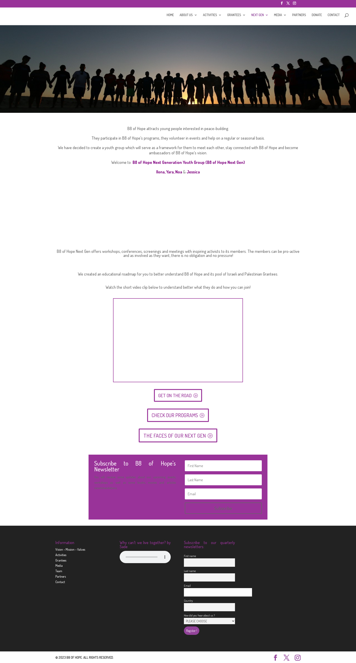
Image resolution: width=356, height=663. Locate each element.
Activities (60, 554)
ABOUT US (186, 16)
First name (190, 555)
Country (188, 600)
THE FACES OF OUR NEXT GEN (174, 435)
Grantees (60, 560)
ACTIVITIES (210, 16)
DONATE (317, 16)
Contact (60, 581)
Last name (190, 570)
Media (59, 565)
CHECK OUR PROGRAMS (175, 414)
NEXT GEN (257, 16)
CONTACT (334, 16)
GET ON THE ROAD (175, 395)
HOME (170, 16)
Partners (60, 576)
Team (58, 570)
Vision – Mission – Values (70, 549)
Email (187, 585)
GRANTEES (234, 16)
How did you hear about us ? (199, 615)
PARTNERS (299, 16)
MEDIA (278, 16)
